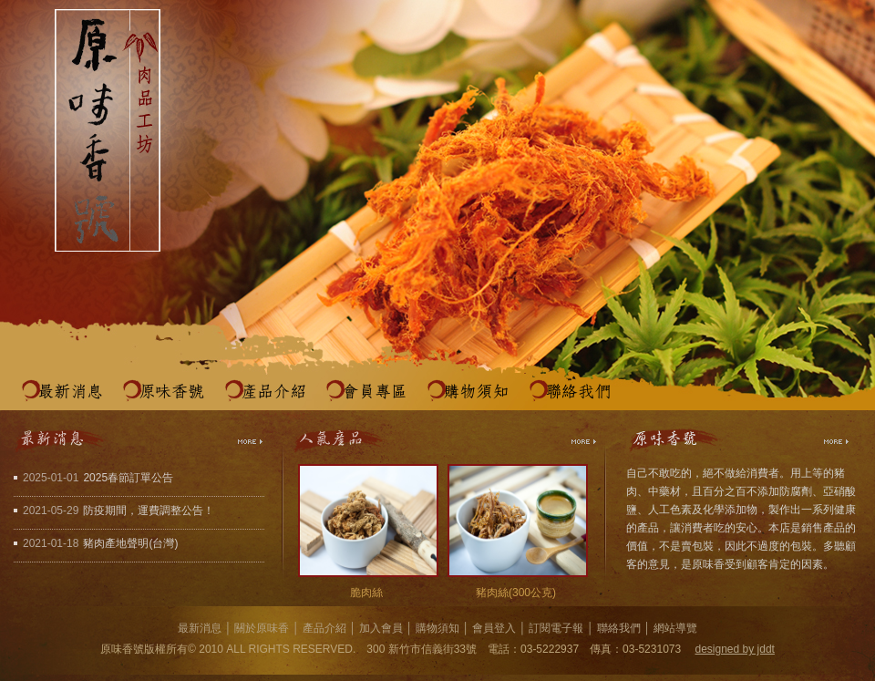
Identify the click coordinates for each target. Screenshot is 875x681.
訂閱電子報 (556, 628)
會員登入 (494, 628)
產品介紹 (273, 392)
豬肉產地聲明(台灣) (130, 543)
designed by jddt (735, 649)
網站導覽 (675, 628)
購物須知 (476, 392)
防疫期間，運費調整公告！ (148, 510)
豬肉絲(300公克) (516, 592)
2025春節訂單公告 (128, 477)
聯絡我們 (578, 392)
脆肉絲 (366, 592)
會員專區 (374, 392)
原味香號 (171, 392)
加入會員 (381, 628)
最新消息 (70, 392)
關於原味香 (261, 628)
